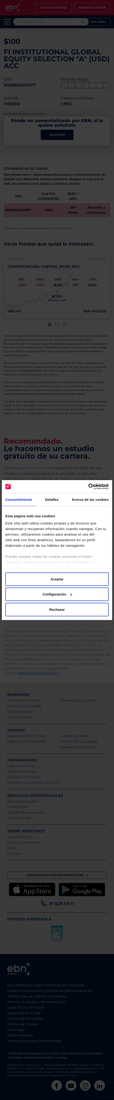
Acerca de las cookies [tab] (90, 499)
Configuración (57, 594)
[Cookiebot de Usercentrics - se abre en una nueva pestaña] (88, 487)
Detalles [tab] (52, 499)
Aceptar (57, 579)
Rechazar (57, 609)
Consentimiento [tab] (18, 499)
